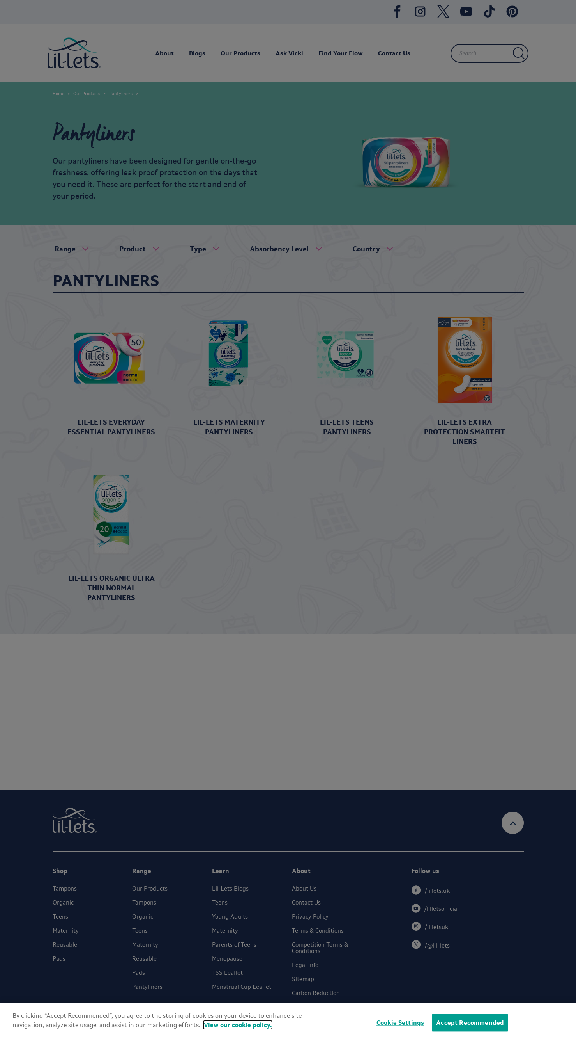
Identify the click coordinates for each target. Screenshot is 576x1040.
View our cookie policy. (238, 1025)
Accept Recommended (470, 1022)
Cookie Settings (400, 1022)
